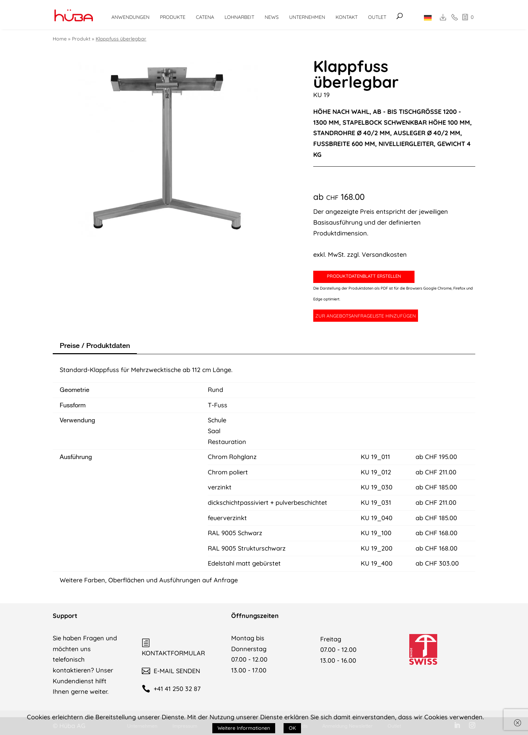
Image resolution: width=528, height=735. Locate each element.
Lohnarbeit (239, 17)
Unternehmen (307, 17)
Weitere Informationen (244, 728)
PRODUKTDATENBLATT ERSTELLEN (364, 276)
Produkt (81, 39)
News (272, 17)
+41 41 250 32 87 (171, 689)
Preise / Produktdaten (95, 345)
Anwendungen (130, 17)
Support (65, 616)
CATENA (205, 17)
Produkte (172, 17)
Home (60, 39)
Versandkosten (384, 254)
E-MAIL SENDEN (171, 671)
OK (292, 728)
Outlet (377, 17)
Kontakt (347, 17)
